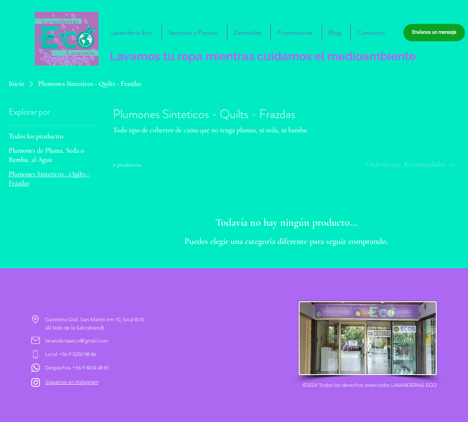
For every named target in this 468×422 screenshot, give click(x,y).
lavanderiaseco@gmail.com (76, 340)
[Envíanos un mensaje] (434, 32)
